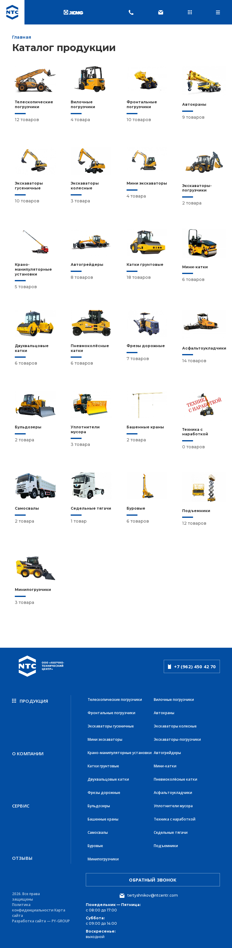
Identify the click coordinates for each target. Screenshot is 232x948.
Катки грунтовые (103, 766)
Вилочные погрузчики (174, 699)
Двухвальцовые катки (108, 779)
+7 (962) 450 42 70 (192, 666)
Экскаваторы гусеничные (111, 726)
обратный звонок (152, 880)
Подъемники (166, 845)
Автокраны (164, 712)
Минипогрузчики (103, 859)
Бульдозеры (99, 805)
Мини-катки (165, 766)
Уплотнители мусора (173, 805)
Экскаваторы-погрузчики (177, 739)
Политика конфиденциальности (32, 907)
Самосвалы (98, 832)
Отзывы (22, 858)
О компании (28, 753)
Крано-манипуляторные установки (120, 752)
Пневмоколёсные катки (175, 779)
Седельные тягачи (171, 832)
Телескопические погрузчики (115, 699)
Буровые (95, 845)
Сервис (20, 806)
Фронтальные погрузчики (111, 712)
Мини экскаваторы (105, 739)
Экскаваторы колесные (175, 726)
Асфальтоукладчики (173, 792)
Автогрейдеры (167, 752)
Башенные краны (103, 819)
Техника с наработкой (174, 819)
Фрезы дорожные (104, 792)
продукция (30, 701)
